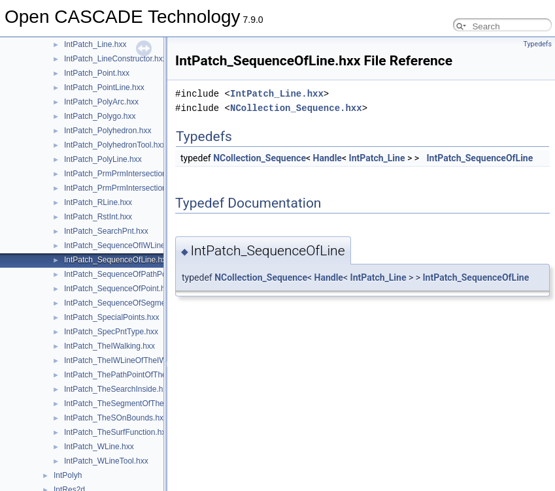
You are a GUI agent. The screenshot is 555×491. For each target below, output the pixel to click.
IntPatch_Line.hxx (95, 44)
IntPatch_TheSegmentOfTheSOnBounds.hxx (142, 403)
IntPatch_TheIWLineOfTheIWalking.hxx (132, 360)
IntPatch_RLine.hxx (98, 202)
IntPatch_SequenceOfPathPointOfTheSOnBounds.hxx (159, 274)
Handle (327, 158)
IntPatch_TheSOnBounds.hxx (115, 417)
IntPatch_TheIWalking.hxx (109, 346)
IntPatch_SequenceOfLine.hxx (117, 259)
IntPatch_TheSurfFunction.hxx (116, 432)
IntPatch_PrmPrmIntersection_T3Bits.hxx (135, 188)
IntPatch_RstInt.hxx (98, 216)
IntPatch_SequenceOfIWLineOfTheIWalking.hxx (147, 245)
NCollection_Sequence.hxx (296, 108)
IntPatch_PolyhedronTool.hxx (114, 145)
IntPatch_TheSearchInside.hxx (117, 389)
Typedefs (537, 44)
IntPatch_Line (377, 158)
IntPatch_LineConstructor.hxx (115, 58)
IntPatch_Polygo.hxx (99, 116)
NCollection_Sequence (259, 158)
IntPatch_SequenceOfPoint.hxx (118, 288)
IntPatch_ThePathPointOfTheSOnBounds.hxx (143, 374)
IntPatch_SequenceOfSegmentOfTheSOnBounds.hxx (157, 303)
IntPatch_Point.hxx (96, 73)
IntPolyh (68, 475)
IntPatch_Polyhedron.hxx (107, 130)
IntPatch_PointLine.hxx (104, 87)
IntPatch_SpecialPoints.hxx (111, 317)
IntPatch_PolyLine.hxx (103, 159)
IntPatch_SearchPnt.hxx (106, 231)
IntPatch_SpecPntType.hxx (111, 331)
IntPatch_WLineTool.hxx (106, 461)
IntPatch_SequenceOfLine (480, 158)
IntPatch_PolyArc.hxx (101, 101)
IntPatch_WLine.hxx (99, 446)
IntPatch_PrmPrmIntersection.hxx (122, 173)
